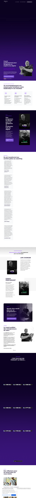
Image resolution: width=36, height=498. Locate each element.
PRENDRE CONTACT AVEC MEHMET (9, 140)
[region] (9, 492)
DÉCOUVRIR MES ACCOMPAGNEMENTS (8, 76)
